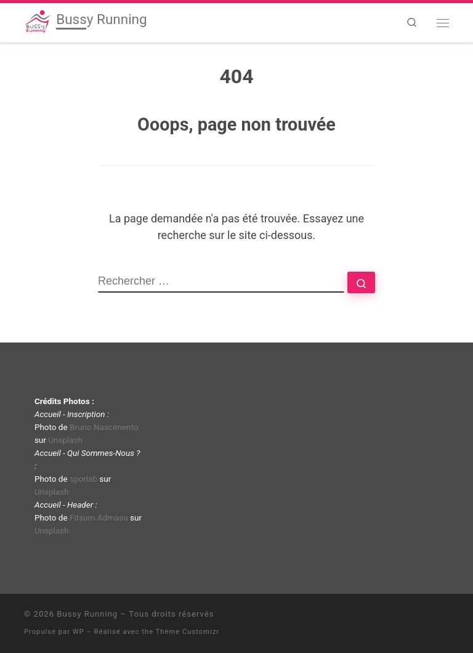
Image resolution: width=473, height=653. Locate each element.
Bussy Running (87, 614)
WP (78, 632)
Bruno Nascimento (104, 427)
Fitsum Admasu (99, 517)
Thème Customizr (187, 632)
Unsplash (65, 440)
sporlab (83, 479)
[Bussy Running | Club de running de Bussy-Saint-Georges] (38, 21)
